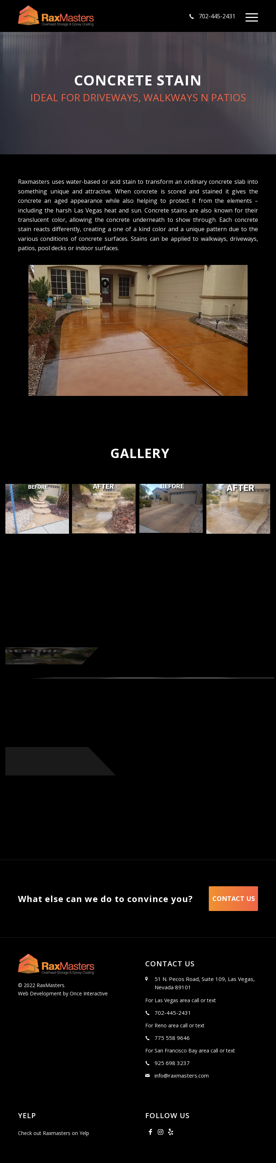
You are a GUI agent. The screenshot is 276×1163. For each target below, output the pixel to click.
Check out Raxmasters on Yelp (53, 1133)
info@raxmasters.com (182, 1075)
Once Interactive (88, 993)
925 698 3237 (172, 1062)
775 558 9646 (172, 1037)
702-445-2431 (217, 16)
